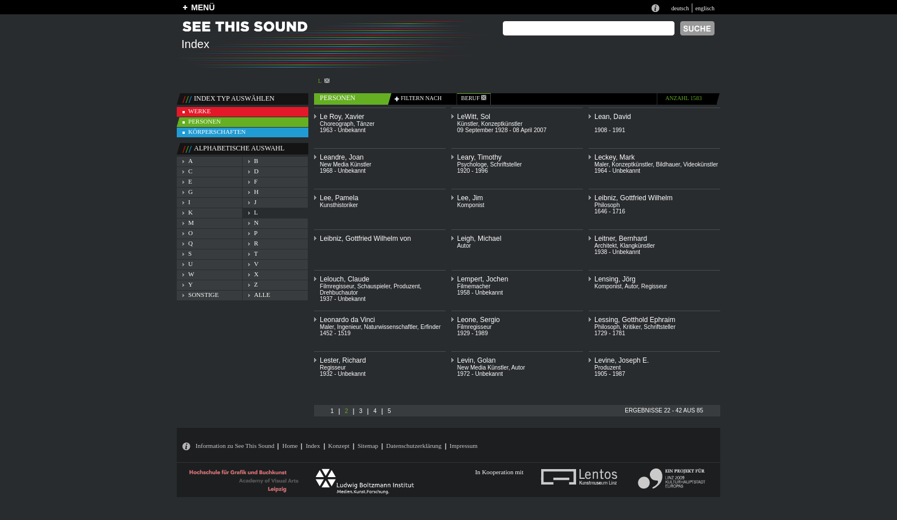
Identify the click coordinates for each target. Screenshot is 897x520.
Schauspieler (374, 286)
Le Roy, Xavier (342, 117)
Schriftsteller (506, 164)
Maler (601, 164)
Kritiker (632, 327)
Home (289, 445)
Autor (464, 246)
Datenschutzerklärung (414, 445)
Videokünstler (700, 164)
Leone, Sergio (478, 320)
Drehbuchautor (339, 292)
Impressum (464, 445)
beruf (473, 98)
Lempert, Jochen (482, 279)
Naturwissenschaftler (390, 327)
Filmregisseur (337, 286)
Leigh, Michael (479, 239)
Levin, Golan (476, 360)
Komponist (471, 205)
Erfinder (430, 327)
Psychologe (472, 164)
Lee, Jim (470, 198)
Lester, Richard (343, 360)
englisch (705, 8)
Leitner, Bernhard (620, 239)
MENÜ (203, 7)
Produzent (407, 286)
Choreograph (337, 124)
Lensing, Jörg (615, 279)
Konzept (339, 445)
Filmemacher (473, 286)
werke (199, 111)
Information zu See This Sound (235, 445)
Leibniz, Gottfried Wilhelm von (365, 239)
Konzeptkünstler (501, 124)
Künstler (467, 124)
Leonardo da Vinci (347, 320)
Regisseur (654, 286)
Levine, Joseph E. (621, 360)
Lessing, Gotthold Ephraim (634, 320)
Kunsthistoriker (339, 205)
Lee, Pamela (339, 198)
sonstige (203, 294)
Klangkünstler (637, 246)
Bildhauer (668, 164)
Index (312, 445)
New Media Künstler (345, 164)
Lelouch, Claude (345, 279)
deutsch (680, 8)
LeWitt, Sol (473, 117)
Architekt (605, 246)
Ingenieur (348, 327)
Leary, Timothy (479, 157)
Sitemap (368, 445)
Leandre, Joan (342, 157)
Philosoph (607, 205)
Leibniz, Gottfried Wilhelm (633, 198)
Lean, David (612, 117)
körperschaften (217, 131)
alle (262, 294)
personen (204, 121)
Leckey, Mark (614, 157)
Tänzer (365, 124)
